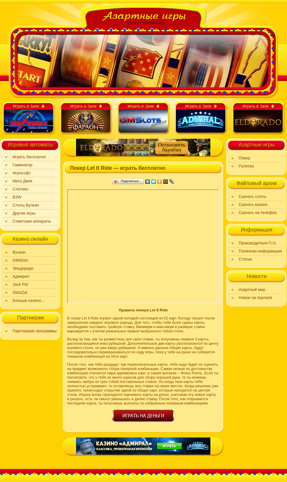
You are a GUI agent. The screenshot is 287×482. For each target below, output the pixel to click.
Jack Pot (20, 284)
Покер (244, 158)
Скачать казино (253, 204)
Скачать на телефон (258, 212)
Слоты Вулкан (26, 205)
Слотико (20, 189)
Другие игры (24, 213)
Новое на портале (255, 297)
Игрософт (22, 173)
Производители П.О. (258, 243)
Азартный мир (252, 289)
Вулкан (19, 252)
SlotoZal (20, 292)
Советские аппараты (32, 221)
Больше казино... (28, 300)
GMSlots (20, 260)
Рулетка (246, 166)
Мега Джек (22, 181)
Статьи (245, 259)
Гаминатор (22, 165)
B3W (17, 197)
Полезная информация (260, 251)
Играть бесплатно (29, 157)
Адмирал (21, 276)
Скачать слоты (252, 196)
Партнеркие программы (35, 331)
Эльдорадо (23, 268)
